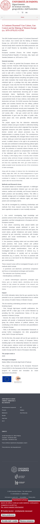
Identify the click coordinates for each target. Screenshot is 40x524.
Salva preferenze (8, 516)
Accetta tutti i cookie (9, 522)
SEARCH (34, 11)
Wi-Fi (3, 421)
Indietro (2, 17)
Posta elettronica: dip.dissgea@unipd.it (11, 447)
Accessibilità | (23, 497)
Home (22, 17)
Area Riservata (23, 412)
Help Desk (4, 418)
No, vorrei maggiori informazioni (12, 508)
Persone (4, 410)
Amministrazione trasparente (9, 407)
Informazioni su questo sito (11, 497)
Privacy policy (32, 497)
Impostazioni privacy (20, 501)
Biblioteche (4, 412)
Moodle (4, 415)
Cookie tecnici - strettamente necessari (17, 512)
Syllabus (22, 410)
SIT (21, 407)
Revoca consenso (27, 522)
